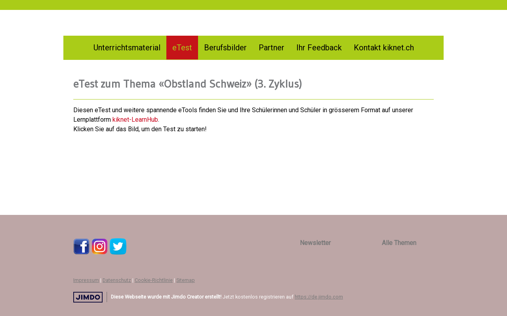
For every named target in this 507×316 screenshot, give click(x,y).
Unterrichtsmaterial (126, 47)
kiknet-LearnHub (135, 119)
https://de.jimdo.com (319, 297)
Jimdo (88, 297)
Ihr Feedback (319, 47)
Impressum (86, 280)
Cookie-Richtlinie (154, 280)
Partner (271, 47)
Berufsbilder (225, 47)
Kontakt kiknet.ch (384, 47)
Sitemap (185, 280)
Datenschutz (117, 280)
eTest (182, 47)
